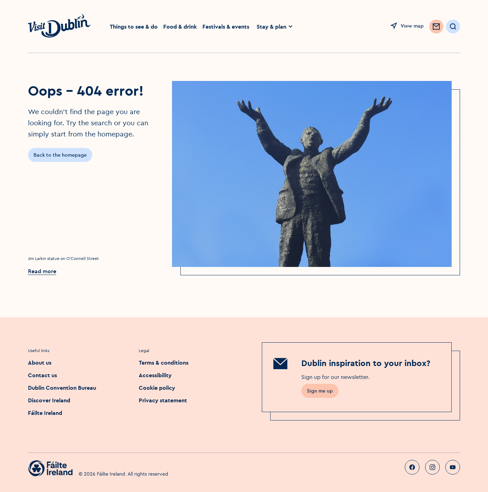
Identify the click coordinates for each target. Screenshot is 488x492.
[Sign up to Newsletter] (436, 26)
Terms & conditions (163, 362)
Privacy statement (163, 400)
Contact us (42, 375)
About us (39, 362)
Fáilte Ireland (45, 412)
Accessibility (155, 375)
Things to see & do (134, 26)
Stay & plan (275, 26)
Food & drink (180, 26)
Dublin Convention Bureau (62, 387)
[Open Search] (453, 26)
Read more (42, 271)
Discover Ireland (49, 400)
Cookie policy (157, 387)
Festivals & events (225, 26)
